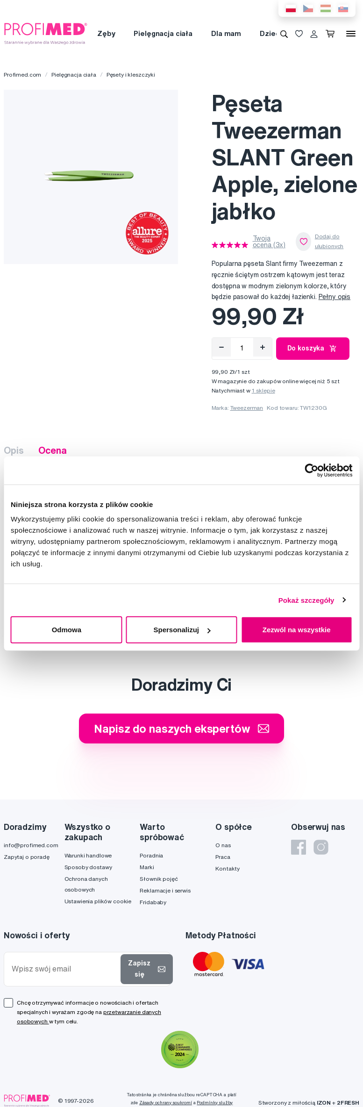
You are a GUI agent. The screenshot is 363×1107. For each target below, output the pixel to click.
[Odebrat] (221, 347)
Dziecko (274, 33)
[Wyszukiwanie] (284, 33)
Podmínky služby (215, 1102)
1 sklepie (263, 390)
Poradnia (151, 855)
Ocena (52, 450)
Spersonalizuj (181, 630)
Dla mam (226, 33)
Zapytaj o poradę (27, 857)
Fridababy (153, 902)
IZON (324, 1103)
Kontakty (227, 868)
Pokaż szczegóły (306, 600)
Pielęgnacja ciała (163, 33)
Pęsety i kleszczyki (131, 74)
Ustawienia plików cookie (98, 901)
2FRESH (348, 1103)
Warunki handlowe (88, 855)
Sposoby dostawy (88, 867)
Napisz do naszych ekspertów (181, 728)
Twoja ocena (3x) (269, 241)
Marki (147, 867)
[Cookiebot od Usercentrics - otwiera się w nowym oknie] (311, 470)
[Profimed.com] (46, 33)
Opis (13, 450)
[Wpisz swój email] (64, 969)
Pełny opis (335, 296)
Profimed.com (22, 74)
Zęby (106, 33)
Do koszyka (313, 348)
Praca (222, 857)
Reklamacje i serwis (165, 890)
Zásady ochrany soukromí (165, 1102)
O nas (222, 845)
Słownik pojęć (159, 879)
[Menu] (350, 33)
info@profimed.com (31, 845)
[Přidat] (262, 347)
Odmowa (66, 630)
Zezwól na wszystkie (297, 630)
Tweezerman (246, 408)
